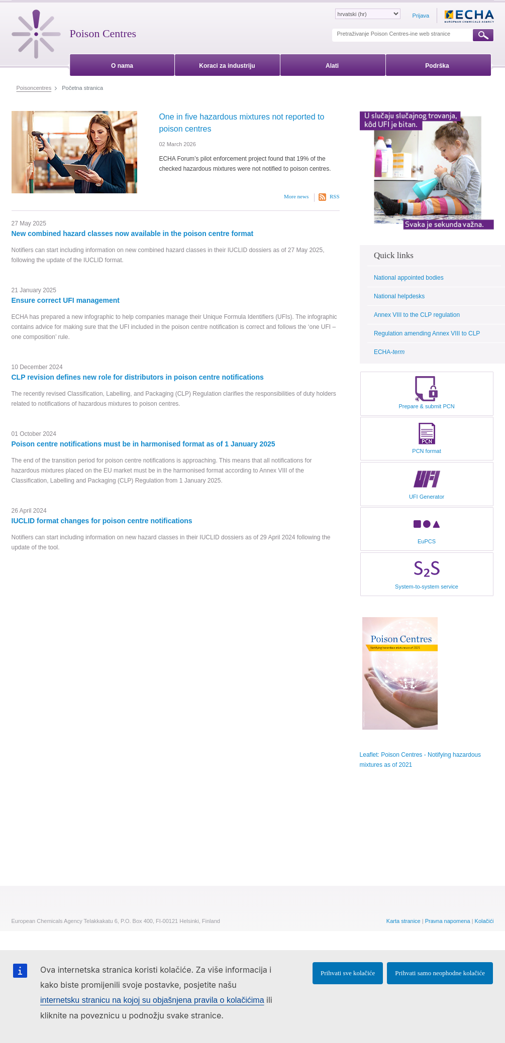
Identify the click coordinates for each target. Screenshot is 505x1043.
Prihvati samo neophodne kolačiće (440, 973)
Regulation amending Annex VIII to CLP (427, 333)
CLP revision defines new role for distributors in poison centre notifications (138, 377)
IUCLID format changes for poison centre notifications (102, 521)
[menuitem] (122, 64)
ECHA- (389, 352)
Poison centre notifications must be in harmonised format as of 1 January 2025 (143, 444)
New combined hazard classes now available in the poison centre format (133, 233)
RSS (335, 196)
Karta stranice (403, 921)
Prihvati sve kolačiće (348, 973)
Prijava (421, 16)
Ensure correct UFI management (66, 300)
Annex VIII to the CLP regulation (417, 314)
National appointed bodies (409, 277)
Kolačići (484, 921)
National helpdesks (399, 296)
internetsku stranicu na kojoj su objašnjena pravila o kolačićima (152, 1000)
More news (296, 196)
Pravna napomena (447, 921)
